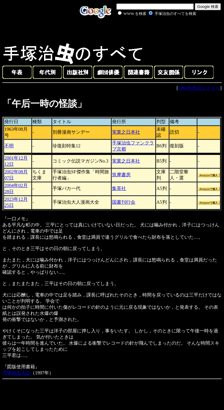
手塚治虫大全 (16, 372)
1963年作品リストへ (199, 88)
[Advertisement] (150, 30)
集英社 (119, 188)
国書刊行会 (123, 202)
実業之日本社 (126, 132)
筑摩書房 (121, 174)
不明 (9, 145)
